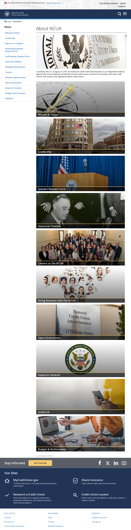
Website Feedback (55, 526)
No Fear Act (9, 522)
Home (9, 21)
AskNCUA (8, 98)
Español (123, 3)
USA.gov (95, 522)
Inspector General (13, 88)
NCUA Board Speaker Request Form (14, 49)
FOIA (50, 517)
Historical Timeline (13, 61)
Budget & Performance (15, 93)
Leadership (10, 38)
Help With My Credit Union (108, 3)
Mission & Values (12, 33)
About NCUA (9, 513)
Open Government (13, 82)
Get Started (40, 463)
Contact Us (122, 6)
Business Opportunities (15, 77)
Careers (8, 72)
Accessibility (53, 513)
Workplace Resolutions (15, 67)
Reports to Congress (14, 43)
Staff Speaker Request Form (17, 56)
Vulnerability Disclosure (14, 526)
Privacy (51, 522)
